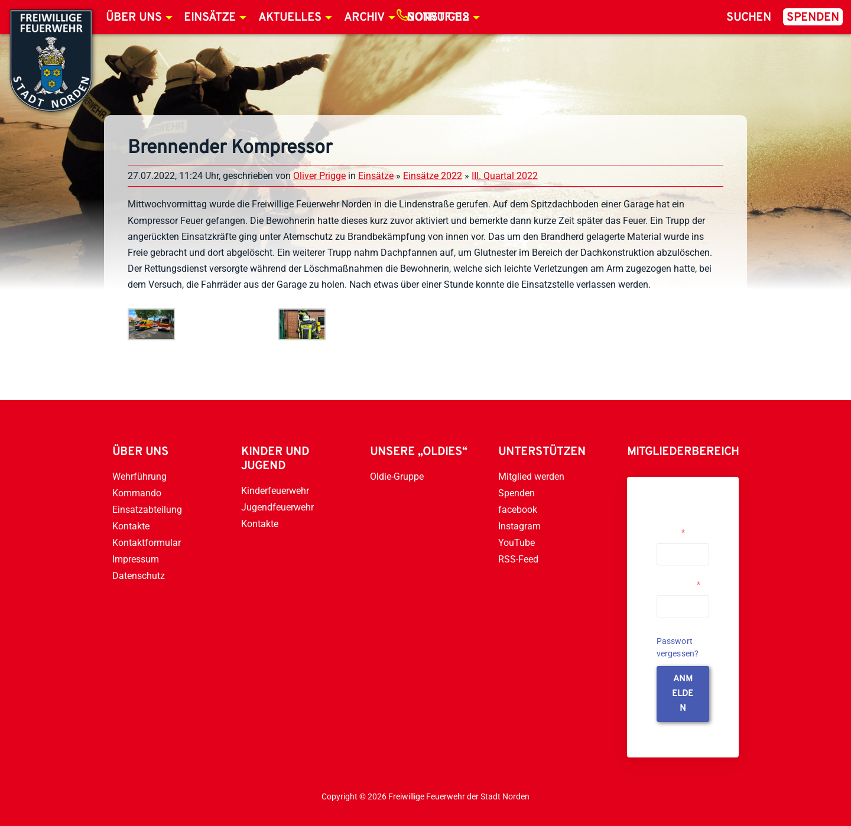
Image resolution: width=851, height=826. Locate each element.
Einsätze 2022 (432, 175)
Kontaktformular (146, 542)
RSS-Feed (518, 559)
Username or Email (680, 527)
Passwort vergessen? (678, 647)
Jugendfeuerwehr (277, 507)
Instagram (519, 526)
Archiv (364, 18)
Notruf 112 (438, 18)
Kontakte (131, 526)
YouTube (516, 542)
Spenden (813, 18)
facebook (517, 509)
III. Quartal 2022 (505, 175)
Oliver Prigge (319, 175)
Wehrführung (139, 476)
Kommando (136, 493)
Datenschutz (138, 575)
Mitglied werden (531, 476)
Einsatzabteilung (147, 509)
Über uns (134, 18)
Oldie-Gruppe (397, 476)
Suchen (748, 18)
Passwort (678, 584)
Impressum (135, 559)
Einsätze (210, 18)
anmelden (682, 694)
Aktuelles (289, 18)
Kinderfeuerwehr (275, 490)
